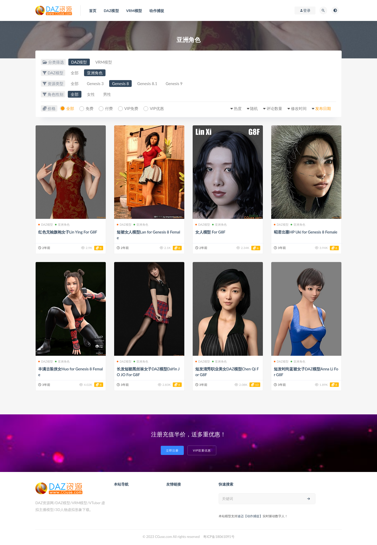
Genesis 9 (174, 83)
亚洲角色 (95, 72)
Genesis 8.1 (147, 83)
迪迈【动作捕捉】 (250, 516)
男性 (107, 94)
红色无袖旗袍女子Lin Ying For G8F (67, 232)
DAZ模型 (79, 62)
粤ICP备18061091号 (219, 537)
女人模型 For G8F (210, 232)
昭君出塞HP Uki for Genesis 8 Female (305, 232)
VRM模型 (103, 62)
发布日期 (323, 108)
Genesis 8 (120, 83)
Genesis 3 (95, 83)
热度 (238, 108)
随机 (254, 108)
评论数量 (274, 108)
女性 (91, 94)
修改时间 (299, 108)
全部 (75, 72)
